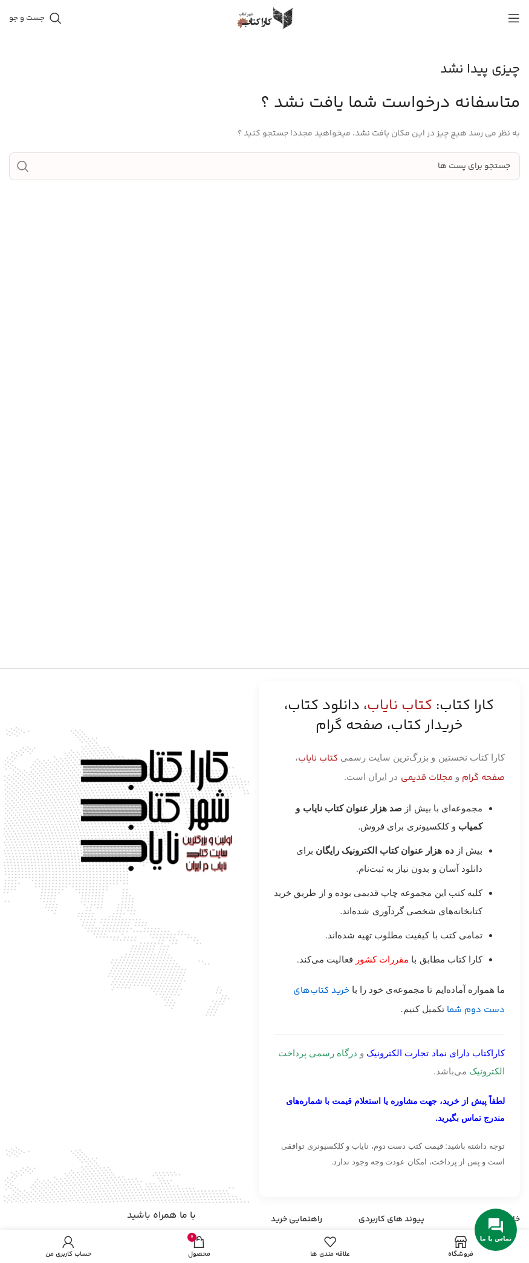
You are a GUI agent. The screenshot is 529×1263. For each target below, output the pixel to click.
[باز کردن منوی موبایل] (514, 18)
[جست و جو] (35, 18)
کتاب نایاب (318, 758)
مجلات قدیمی (427, 778)
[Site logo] (265, 18)
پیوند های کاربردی (391, 1219)
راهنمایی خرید (296, 1219)
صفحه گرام (483, 778)
